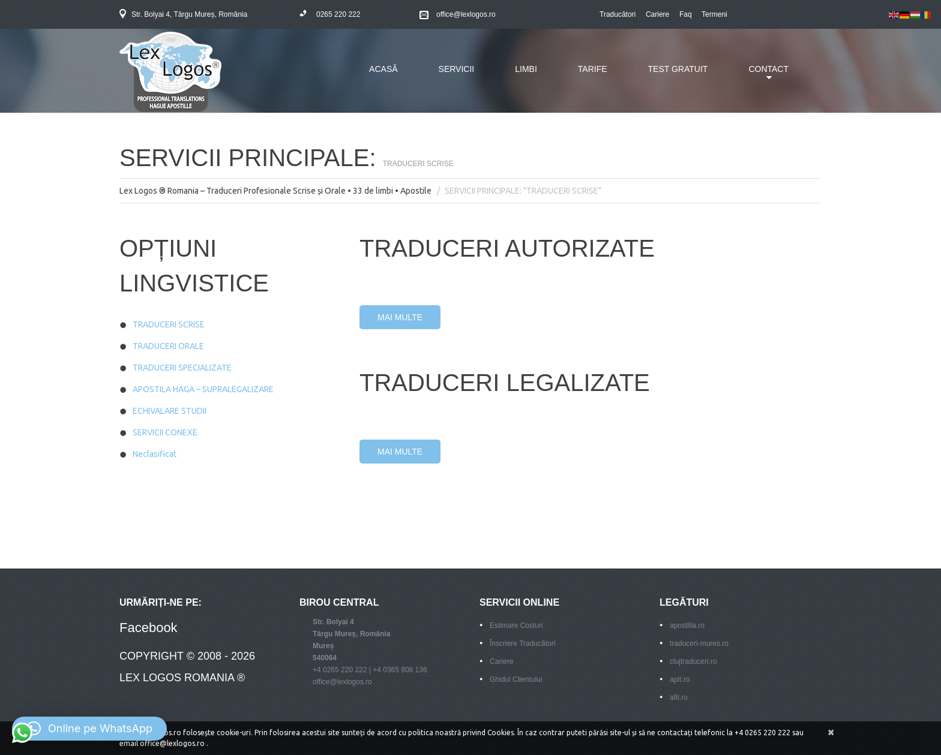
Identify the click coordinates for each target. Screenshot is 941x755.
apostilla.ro (687, 625)
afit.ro (679, 697)
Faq (685, 14)
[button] (89, 729)
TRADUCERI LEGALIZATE (504, 382)
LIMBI (526, 69)
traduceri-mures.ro (699, 643)
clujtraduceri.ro (693, 661)
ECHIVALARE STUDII (169, 411)
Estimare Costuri (516, 625)
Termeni (714, 14)
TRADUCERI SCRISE (169, 324)
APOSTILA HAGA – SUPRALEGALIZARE (203, 389)
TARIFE (592, 69)
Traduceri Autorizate (507, 248)
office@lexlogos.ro (466, 14)
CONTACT (759, 76)
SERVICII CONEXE (165, 432)
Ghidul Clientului (516, 679)
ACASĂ (383, 69)
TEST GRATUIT (678, 69)
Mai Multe (399, 317)
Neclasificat (154, 454)
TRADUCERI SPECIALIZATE (182, 367)
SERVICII (457, 69)
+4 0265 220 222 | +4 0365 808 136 (370, 670)
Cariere (657, 14)
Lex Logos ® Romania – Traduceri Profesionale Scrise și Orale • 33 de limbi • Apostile (275, 190)
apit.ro (680, 679)
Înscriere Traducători (522, 643)
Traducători (618, 14)
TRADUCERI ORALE (168, 346)
